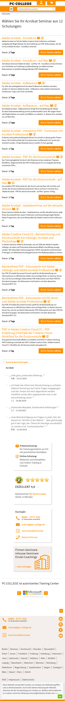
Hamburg (45, 653)
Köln (43, 658)
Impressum (14, 679)
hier (56, 693)
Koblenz (34, 658)
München (28, 662)
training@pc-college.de (33, 524)
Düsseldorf (49, 649)
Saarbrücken (35, 667)
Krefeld (51, 658)
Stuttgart (57, 667)
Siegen (47, 667)
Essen (13, 653)
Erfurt (4, 653)
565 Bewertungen (37, 493)
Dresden (37, 649)
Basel (12, 671)
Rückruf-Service (29, 537)
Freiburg (34, 653)
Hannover (57, 653)
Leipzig (5, 662)
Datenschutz (28, 679)
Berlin (5, 649)
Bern (19, 671)
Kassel (24, 658)
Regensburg (20, 667)
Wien (4, 671)
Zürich (28, 671)
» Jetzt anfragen (23, 566)
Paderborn (7, 667)
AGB (4, 679)
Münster (40, 662)
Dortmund (26, 649)
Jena (4, 658)
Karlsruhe (14, 658)
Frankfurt (22, 653)
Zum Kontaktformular (32, 530)
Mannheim (16, 662)
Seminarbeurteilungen (17, 362)
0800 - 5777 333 (31, 518)
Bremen (14, 649)
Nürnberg (51, 662)
